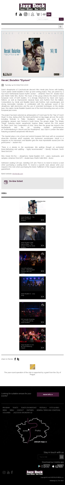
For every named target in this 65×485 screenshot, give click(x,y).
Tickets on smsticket (29, 407)
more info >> (48, 394)
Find (61, 19)
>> (61, 456)
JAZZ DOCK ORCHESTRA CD (22, 413)
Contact (20, 410)
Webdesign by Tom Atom (57, 480)
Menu (12, 410)
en (48, 14)
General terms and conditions (48, 410)
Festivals (43, 407)
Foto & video (54, 407)
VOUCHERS (6, 413)
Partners (30, 410)
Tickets (15, 407)
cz (44, 14)
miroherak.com (17, 174)
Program (6, 407)
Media (5, 410)
